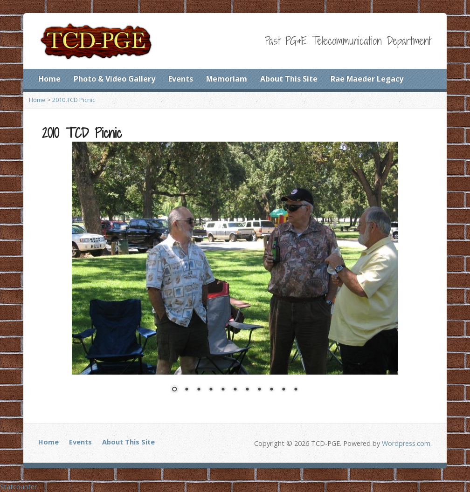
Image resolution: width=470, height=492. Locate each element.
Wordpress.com (406, 443)
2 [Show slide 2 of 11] (186, 390)
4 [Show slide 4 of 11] (211, 390)
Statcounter (18, 486)
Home (49, 79)
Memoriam (226, 79)
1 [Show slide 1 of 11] (174, 390)
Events (180, 79)
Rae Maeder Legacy (367, 79)
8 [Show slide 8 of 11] (259, 390)
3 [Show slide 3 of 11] (199, 390)
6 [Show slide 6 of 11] (235, 390)
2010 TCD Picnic (73, 100)
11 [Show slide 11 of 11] (295, 390)
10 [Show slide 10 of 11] (283, 390)
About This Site (289, 79)
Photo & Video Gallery (114, 79)
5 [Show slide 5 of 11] (223, 390)
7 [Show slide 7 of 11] (247, 390)
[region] (235, 273)
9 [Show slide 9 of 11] (271, 390)
